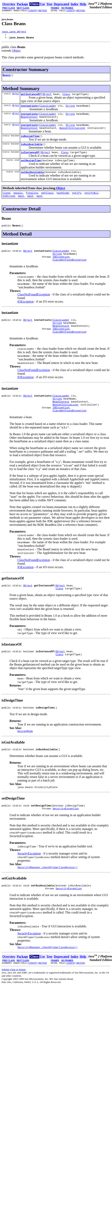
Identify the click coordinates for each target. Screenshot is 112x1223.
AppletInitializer (72, 134)
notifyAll (91, 202)
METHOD (42, 10)
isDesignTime (30, 142)
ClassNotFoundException (69, 272)
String (70, 109)
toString (9, 206)
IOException (60, 269)
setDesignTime (31, 168)
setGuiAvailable (32, 181)
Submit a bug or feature (14, 997)
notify (76, 202)
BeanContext (29, 121)
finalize (32, 202)
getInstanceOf (31, 97)
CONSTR (32, 10)
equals (18, 202)
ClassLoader (47, 109)
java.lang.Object (14, 32)
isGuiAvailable (31, 151)
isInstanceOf (30, 160)
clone (6, 202)
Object (16, 52)
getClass (47, 202)
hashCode (63, 202)
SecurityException (65, 834)
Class (66, 97)
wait (21, 206)
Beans (6, 77)
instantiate (29, 109)
